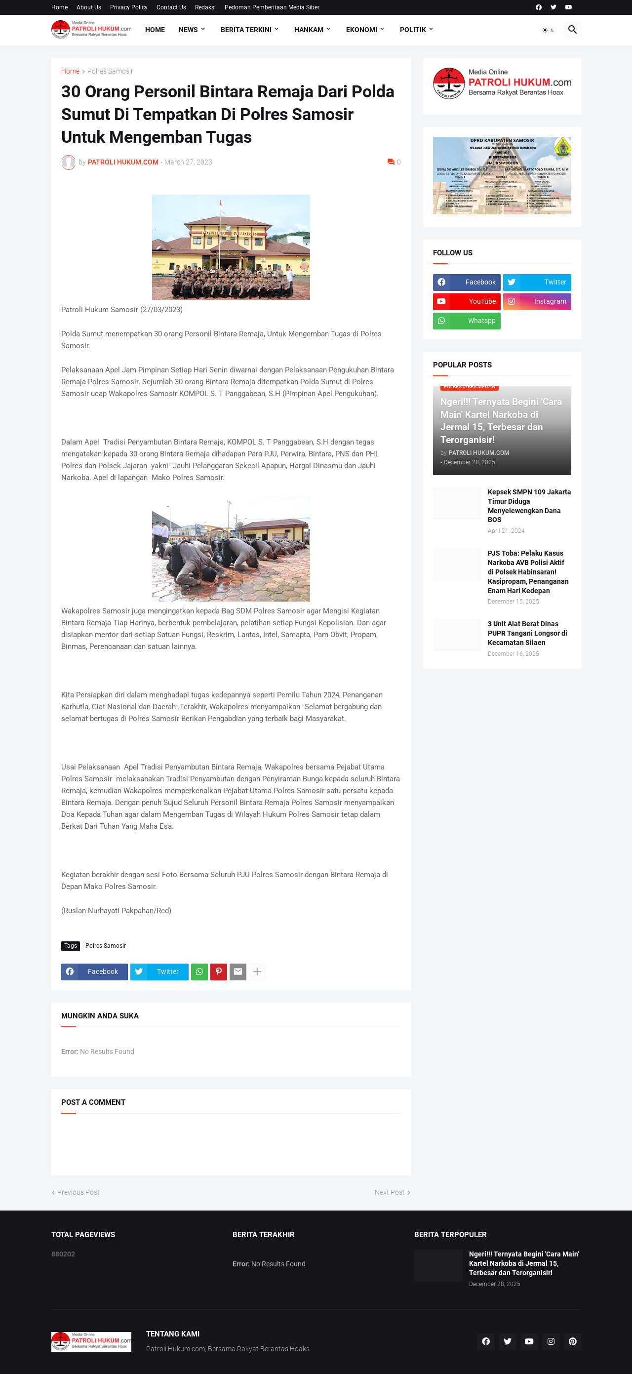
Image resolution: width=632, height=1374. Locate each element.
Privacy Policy (129, 7)
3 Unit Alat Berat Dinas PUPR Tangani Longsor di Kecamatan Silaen (527, 633)
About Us (89, 7)
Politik (413, 30)
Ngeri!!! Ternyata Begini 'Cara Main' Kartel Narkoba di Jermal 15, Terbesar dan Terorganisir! (524, 1263)
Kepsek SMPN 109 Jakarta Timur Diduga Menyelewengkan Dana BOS (529, 506)
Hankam (308, 30)
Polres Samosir (110, 71)
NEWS (188, 30)
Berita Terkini (246, 30)
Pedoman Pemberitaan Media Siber (272, 7)
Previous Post (78, 1192)
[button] (548, 30)
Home (59, 7)
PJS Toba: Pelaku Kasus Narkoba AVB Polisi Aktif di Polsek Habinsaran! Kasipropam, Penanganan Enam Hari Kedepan (528, 572)
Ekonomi (361, 30)
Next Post (390, 1192)
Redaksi (205, 7)
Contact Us (171, 7)
